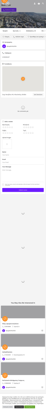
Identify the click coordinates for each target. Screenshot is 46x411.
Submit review (23, 190)
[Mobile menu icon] (3, 3)
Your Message (6, 167)
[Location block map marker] (23, 79)
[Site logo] (7, 3)
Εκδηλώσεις (31, 31)
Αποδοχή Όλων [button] (29, 407)
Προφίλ (5, 31)
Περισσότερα (19, 407)
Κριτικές (17, 31)
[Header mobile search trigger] (43, 3)
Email (4, 159)
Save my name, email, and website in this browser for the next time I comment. (22, 185)
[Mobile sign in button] (35, 3)
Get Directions (38, 94)
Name (4, 152)
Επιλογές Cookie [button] (7, 407)
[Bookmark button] (42, 330)
